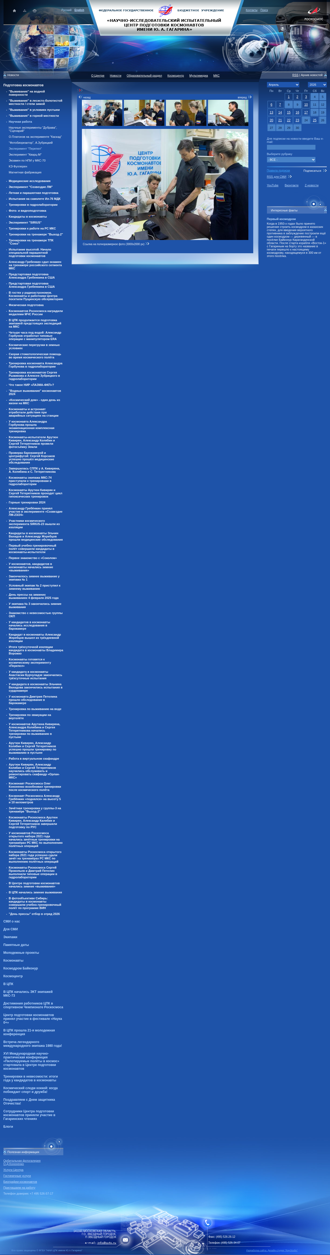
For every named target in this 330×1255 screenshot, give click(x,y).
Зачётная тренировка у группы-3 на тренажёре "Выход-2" (35, 810)
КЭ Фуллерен (18, 166)
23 (297, 120)
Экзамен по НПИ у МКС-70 (27, 160)
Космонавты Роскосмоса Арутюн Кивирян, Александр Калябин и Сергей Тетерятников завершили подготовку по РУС (33, 822)
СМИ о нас (12, 921)
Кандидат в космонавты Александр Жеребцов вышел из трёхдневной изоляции (35, 638)
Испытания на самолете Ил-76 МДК (35, 198)
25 (315, 120)
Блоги (8, 1127)
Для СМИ (11, 929)
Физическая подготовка (26, 305)
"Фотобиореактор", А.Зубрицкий (31, 142)
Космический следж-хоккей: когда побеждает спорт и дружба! (31, 1090)
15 (288, 112)
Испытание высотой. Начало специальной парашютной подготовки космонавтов (30, 253)
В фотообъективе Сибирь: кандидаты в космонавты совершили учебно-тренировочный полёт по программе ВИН (35, 903)
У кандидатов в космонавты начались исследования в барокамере (29, 625)
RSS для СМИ (276, 176)
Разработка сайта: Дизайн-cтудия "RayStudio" (272, 1250)
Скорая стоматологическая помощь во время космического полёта (35, 355)
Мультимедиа (198, 75)
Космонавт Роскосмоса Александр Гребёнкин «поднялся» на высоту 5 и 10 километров (35, 799)
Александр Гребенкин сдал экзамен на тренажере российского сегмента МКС (35, 265)
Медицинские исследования (30, 181)
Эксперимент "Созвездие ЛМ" (31, 186)
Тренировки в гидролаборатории (33, 204)
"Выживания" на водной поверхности (27, 93)
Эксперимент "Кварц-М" (25, 154)
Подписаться (312, 170)
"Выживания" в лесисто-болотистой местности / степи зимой (35, 102)
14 (280, 112)
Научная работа (20, 121)
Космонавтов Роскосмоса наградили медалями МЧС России (36, 312)
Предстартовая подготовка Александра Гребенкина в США (32, 276)
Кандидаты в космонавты (28, 216)
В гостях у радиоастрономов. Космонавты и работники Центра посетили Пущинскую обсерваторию (36, 296)
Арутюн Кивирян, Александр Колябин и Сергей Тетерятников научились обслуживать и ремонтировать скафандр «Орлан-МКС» (34, 771)
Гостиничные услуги (17, 1175)
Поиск (264, 10)
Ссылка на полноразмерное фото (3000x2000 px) (116, 244)
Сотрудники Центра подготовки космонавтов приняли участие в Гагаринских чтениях (29, 1115)
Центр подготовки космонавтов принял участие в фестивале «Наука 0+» (33, 1018)
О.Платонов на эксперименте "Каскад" (35, 136)
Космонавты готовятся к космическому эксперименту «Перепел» (30, 662)
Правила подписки (278, 170)
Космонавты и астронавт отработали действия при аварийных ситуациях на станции (33, 412)
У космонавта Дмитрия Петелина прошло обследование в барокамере (33, 700)
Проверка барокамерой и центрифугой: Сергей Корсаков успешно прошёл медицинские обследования (32, 457)
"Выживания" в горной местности (34, 115)
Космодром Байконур (21, 968)
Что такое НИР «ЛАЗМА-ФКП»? (31, 384)
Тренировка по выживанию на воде (35, 709)
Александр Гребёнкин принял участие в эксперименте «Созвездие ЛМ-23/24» (35, 511)
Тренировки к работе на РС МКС (32, 228)
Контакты (252, 10)
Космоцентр (13, 976)
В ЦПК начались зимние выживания (35, 892)
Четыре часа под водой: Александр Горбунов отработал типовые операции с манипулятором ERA (35, 336)
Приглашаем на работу (19, 1187)
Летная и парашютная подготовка (33, 192)
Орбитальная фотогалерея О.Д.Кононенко (22, 1162)
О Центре (98, 75)
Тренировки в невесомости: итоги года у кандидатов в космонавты (31, 1078)
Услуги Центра (14, 1169)
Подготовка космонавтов (24, 85)
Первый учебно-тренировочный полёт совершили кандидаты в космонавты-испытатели (32, 549)
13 (271, 112)
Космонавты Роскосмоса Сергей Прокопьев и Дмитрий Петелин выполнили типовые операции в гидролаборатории (33, 872)
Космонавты (13, 960)
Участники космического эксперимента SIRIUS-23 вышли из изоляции (34, 524)
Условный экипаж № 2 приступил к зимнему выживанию (35, 587)
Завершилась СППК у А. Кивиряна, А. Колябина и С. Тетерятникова (34, 470)
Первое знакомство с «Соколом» (33, 558)
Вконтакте (291, 185)
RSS (295, 75)
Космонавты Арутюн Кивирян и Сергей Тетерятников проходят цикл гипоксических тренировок (35, 493)
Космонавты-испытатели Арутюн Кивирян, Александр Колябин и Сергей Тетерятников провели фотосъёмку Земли (33, 442)
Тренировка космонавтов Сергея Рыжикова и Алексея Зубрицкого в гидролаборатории (34, 375)
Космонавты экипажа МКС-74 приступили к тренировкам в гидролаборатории (30, 481)
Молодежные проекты (21, 953)
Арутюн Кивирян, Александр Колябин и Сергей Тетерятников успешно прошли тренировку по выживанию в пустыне (32, 747)
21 (280, 120)
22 (288, 120)
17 (306, 112)
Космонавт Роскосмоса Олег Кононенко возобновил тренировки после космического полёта (35, 786)
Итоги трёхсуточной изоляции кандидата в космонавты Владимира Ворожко (36, 650)
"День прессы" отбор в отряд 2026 (34, 913)
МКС (216, 75)
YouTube (273, 185)
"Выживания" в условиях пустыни (34, 109)
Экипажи (11, 937)
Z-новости (311, 185)
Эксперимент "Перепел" (25, 148)
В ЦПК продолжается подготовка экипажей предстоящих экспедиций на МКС (35, 323)
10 (306, 105)
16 (297, 112)
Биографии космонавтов (20, 1181)
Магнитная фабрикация (25, 172)
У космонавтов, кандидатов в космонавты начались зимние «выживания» (31, 567)
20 (271, 120)
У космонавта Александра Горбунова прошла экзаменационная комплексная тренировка (32, 426)
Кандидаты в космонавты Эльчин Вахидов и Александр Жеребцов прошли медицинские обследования (36, 536)
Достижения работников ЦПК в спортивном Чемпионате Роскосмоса (33, 1005)
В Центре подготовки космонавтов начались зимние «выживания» (34, 885)
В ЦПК (8, 984)
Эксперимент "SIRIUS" (25, 222)
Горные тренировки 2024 (27, 502)
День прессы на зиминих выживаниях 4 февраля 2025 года (34, 596)
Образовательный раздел (144, 75)
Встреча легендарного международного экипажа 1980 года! (33, 1044)
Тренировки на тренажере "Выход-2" (36, 234)
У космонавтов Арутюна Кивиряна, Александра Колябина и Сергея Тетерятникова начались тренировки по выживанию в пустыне (34, 730)
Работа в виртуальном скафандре (34, 758)
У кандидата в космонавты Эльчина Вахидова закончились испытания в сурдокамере (36, 687)
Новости (115, 75)
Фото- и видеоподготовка (27, 210)
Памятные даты (16, 945)
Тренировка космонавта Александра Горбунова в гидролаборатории (35, 365)
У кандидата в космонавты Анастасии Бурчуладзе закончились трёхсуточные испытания (35, 675)
